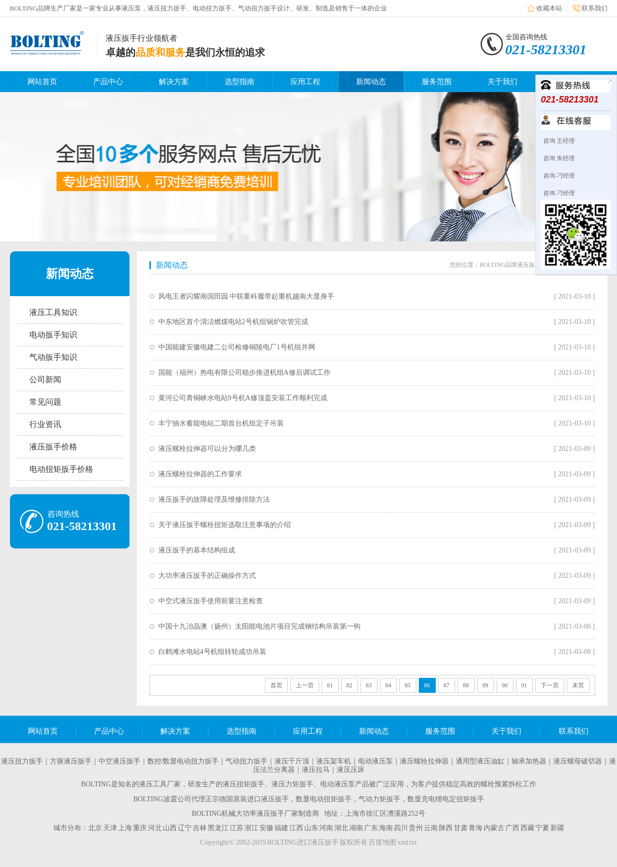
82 (350, 685)
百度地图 (382, 842)
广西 (512, 828)
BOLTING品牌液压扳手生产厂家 (522, 264)
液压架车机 (333, 761)
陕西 (446, 828)
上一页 (305, 685)
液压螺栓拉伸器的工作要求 (200, 474)
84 (388, 685)
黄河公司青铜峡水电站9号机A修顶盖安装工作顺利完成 (242, 398)
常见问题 (45, 402)
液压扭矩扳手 (243, 784)
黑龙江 (218, 828)
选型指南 (239, 82)
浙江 (251, 828)
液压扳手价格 (53, 446)
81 (330, 685)
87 (447, 685)
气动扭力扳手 (246, 761)
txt (413, 842)
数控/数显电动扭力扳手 (183, 761)
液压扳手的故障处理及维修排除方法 (214, 499)
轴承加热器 (528, 761)
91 (524, 685)
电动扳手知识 (53, 334)
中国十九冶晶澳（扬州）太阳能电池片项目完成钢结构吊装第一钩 (259, 626)
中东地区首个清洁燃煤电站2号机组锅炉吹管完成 (233, 321)
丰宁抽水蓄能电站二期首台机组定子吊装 (221, 423)
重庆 (140, 828)
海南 (386, 828)
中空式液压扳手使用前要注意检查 (210, 601)
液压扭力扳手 (22, 761)
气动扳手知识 (53, 357)
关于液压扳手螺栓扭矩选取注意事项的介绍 (224, 525)
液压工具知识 (53, 312)
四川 (401, 828)
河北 (155, 828)
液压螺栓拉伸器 (424, 761)
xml (402, 842)
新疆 (557, 828)
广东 (371, 828)
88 (466, 685)
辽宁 (185, 828)
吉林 (200, 828)
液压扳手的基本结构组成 (196, 550)
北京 (95, 828)
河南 (326, 828)
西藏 (527, 828)
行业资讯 (45, 424)
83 (369, 685)
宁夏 (542, 828)
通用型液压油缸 (480, 761)
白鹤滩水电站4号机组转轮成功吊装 (212, 651)
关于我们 (502, 82)
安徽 (266, 828)
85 (408, 685)
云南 (431, 828)
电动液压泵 (375, 761)
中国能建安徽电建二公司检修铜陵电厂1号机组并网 (236, 347)
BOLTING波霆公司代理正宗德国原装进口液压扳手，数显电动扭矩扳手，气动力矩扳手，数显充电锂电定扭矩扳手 (308, 799)
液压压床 (351, 769)
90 (505, 685)
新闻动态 (371, 82)
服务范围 (437, 82)
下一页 (550, 685)
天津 (110, 828)
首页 (276, 685)
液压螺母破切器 (577, 761)
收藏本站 (549, 8)
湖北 (341, 828)
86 (427, 685)
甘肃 (461, 828)
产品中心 (108, 82)
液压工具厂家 (160, 784)
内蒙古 (494, 828)
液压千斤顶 (291, 761)
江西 (296, 828)
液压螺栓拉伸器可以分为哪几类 (207, 448)
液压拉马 (316, 769)
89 (486, 685)
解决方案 (174, 82)
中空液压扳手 (119, 761)
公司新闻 (45, 379)
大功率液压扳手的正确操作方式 (207, 575)
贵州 (416, 828)
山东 (311, 828)
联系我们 (595, 8)
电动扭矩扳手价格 (61, 469)
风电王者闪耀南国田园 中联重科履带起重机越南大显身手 (246, 296)
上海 (125, 828)
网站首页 (42, 82)
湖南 (356, 828)
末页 (578, 685)
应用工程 (305, 82)
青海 (476, 828)
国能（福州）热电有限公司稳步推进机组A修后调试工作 (244, 372)
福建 (281, 828)
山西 (170, 828)
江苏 (237, 828)
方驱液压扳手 (71, 761)
